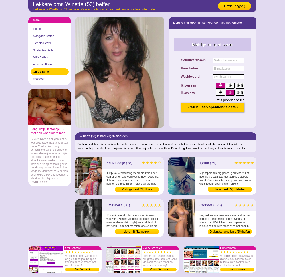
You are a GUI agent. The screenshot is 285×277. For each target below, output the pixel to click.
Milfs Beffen (40, 57)
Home (37, 28)
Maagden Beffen (43, 36)
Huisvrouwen (237, 269)
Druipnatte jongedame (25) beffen (230, 231)
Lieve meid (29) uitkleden (230, 189)
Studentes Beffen (44, 50)
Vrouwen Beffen (43, 64)
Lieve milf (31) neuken (137, 231)
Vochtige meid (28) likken (137, 189)
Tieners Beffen (42, 43)
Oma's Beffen (41, 71)
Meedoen (39, 78)
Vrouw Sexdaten (159, 269)
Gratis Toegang (234, 6)
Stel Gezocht (82, 269)
